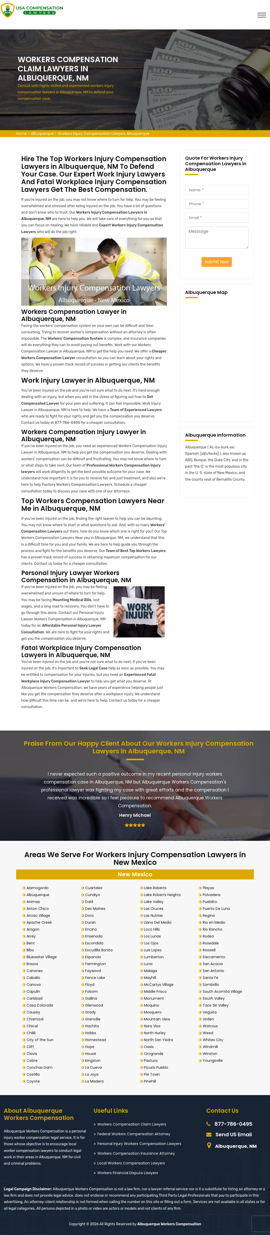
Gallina (92, 998)
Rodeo (209, 936)
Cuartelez (95, 887)
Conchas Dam (40, 1067)
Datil (90, 901)
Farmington (96, 963)
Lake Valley (155, 901)
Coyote (34, 1081)
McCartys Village (160, 984)
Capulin (34, 991)
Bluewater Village (43, 957)
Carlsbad (35, 998)
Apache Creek (40, 922)
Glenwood (95, 1005)
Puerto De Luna (217, 908)
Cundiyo (93, 894)
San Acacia (214, 963)
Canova (35, 984)
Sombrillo (212, 984)
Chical (33, 1026)
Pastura (152, 1060)
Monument (155, 998)
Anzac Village (39, 915)
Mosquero (154, 1012)
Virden (209, 1019)
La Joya (93, 1074)
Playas (209, 887)
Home (21, 133)
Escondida (95, 943)
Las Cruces (155, 908)
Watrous (211, 1026)
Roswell (210, 950)
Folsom (92, 991)
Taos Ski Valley (217, 1005)
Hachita (93, 1026)
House (91, 1053)
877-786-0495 (67, 423)
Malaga (151, 970)
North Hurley (156, 1032)
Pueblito (211, 901)
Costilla (34, 1074)
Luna (149, 963)
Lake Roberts (156, 887)
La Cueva (94, 1067)
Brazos (33, 963)
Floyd (91, 984)
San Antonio (214, 970)
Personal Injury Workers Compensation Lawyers (139, 1143)
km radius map (217, 358)
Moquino (153, 1005)
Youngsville (214, 1060)
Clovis (33, 1053)
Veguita (211, 1012)
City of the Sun (41, 1039)
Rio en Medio (215, 922)
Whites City (214, 1039)
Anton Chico (39, 908)
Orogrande (155, 1053)
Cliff (31, 1046)
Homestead (96, 1039)
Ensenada (95, 936)
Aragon (34, 929)
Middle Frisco (156, 991)
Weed (209, 1032)
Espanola (94, 957)
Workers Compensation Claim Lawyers (131, 1124)
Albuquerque (42, 133)
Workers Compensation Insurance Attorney (136, 1153)
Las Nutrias (154, 915)
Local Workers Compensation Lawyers (131, 1163)
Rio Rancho (213, 929)
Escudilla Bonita (100, 950)
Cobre (33, 1060)
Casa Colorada (41, 1005)
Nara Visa (153, 1026)
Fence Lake (96, 977)
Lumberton (155, 957)
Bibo (31, 950)
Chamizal (36, 1019)
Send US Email (234, 1134)
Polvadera (212, 894)
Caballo (34, 977)
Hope (91, 1046)
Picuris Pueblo (157, 1067)
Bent (32, 943)
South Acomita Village (223, 991)
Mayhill (151, 977)
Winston (211, 1053)
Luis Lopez (154, 950)
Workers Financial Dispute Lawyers (127, 1172)
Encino (92, 929)
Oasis (150, 1046)
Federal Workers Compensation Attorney (133, 1134)
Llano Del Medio (159, 922)
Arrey (32, 936)
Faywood (94, 970)
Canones (36, 970)
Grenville (94, 1019)
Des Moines (96, 908)
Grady (91, 1012)
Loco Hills (153, 929)
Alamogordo (39, 887)
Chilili (32, 1032)
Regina (210, 915)
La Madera (95, 1081)
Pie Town (153, 1074)
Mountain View (158, 1019)
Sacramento (215, 957)
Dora (90, 915)
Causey (34, 1012)
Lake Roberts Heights (163, 894)
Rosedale (212, 943)
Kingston (94, 1060)
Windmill (211, 1046)
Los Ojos (152, 943)
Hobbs (91, 1032)
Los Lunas (153, 936)
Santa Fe (211, 977)
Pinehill (151, 1081)
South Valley (215, 998)
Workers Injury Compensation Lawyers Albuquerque (103, 133)
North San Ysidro (159, 1039)
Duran (91, 922)
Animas (34, 901)
